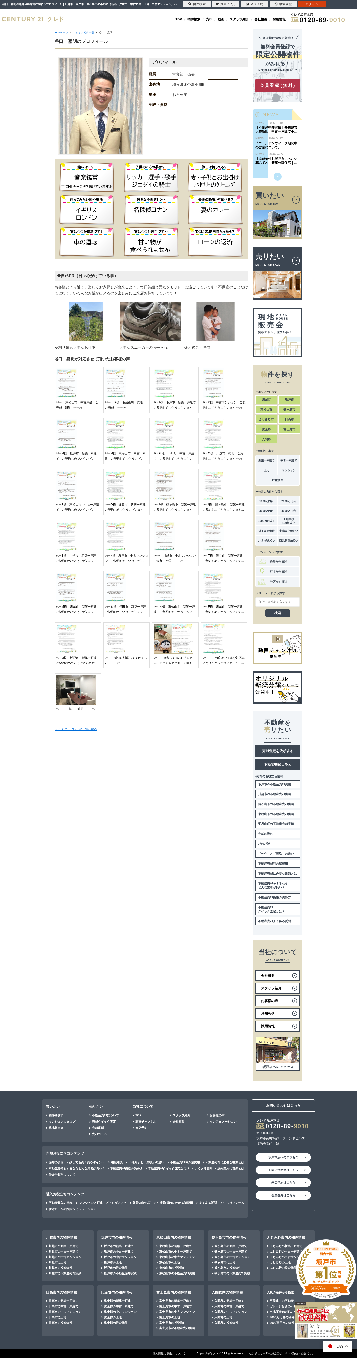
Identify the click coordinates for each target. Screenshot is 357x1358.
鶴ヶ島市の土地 (224, 1262)
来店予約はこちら (283, 1182)
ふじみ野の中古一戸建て (286, 1251)
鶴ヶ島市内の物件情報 (229, 1237)
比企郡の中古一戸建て (119, 1306)
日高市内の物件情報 (61, 1292)
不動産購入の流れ (60, 1203)
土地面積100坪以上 (288, 521)
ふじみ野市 (266, 419)
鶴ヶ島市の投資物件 (227, 1268)
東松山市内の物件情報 (173, 1237)
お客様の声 (217, 1115)
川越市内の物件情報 (61, 1237)
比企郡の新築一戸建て (119, 1301)
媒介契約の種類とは (230, 1168)
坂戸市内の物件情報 (116, 1237)
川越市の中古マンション (65, 1257)
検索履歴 (283, 4)
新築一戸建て (266, 460)
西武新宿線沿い (288, 540)
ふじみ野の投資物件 (283, 1268)
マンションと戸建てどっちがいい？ (102, 1203)
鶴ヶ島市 (289, 409)
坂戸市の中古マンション (120, 1257)
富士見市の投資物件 (172, 1323)
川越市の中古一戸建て (63, 1251)
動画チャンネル (145, 1121)
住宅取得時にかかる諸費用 (175, 1203)
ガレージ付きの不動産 (284, 1306)
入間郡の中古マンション (230, 1312)
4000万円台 (288, 510)
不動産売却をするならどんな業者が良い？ (273, 885)
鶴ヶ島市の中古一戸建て (230, 1251)
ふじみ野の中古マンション (287, 1257)
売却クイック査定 (104, 1121)
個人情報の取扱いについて (169, 1353)
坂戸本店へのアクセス (283, 1157)
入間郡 (266, 439)
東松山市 (266, 409)
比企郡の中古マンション (120, 1312)
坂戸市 (289, 399)
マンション (289, 470)
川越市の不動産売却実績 (274, 794)
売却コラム (99, 1134)
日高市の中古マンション (65, 1312)
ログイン (312, 4)
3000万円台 (266, 510)
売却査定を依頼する (277, 751)
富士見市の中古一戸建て (175, 1306)
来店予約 (141, 1128)
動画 (221, 19)
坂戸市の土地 (113, 1262)
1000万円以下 (266, 520)
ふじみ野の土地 (280, 1262)
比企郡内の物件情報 (116, 1292)
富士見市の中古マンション (177, 1312)
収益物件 (277, 480)
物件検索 (193, 19)
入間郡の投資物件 (226, 1323)
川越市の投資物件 (60, 1268)
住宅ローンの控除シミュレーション (72, 1209)
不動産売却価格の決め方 (274, 897)
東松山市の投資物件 (172, 1268)
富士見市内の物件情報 (173, 1292)
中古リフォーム (233, 1203)
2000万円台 (288, 501)
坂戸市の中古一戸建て (119, 1251)
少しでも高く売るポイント (87, 1162)
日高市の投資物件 (60, 1323)
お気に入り (226, 4)
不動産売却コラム (278, 765)
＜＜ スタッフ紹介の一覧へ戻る (76, 729)
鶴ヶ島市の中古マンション (232, 1257)
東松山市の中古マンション (177, 1257)
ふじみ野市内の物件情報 (286, 1237)
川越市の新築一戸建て (63, 1246)
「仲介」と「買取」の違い (276, 853)
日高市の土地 (57, 1317)
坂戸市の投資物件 (116, 1268)
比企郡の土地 (113, 1317)
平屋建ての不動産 (282, 1301)
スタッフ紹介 (239, 19)
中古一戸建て (288, 460)
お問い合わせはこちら (283, 1170)
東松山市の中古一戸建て (175, 1251)
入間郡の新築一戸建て (229, 1301)
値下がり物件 (266, 530)
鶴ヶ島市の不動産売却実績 (276, 804)
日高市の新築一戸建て (63, 1301)
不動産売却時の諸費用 (273, 863)
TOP (179, 19)
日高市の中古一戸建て (63, 1306)
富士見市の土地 (169, 1317)
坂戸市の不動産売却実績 (274, 784)
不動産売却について (105, 1115)
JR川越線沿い (266, 540)
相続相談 (264, 844)
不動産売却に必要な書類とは (277, 873)
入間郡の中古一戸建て (229, 1306)
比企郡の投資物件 (116, 1323)
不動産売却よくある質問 (274, 921)
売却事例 (98, 1128)
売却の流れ (265, 834)
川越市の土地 (57, 1262)
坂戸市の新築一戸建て (119, 1246)
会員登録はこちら (283, 1195)
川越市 (266, 399)
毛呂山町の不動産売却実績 (276, 824)
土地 (266, 470)
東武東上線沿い (288, 530)
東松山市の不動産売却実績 (276, 814)
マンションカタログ (62, 1121)
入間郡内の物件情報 (227, 1292)
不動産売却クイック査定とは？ (271, 909)
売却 (209, 19)
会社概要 (260, 19)
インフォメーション (223, 1121)
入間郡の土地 (223, 1317)
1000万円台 (266, 501)
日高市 (289, 419)
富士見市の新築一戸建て (175, 1301)
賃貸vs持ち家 (142, 1203)
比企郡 (266, 429)
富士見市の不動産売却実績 (177, 1328)
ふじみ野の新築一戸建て (286, 1246)
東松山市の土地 (169, 1262)
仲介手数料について (62, 1174)
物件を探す (56, 1115)
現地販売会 (56, 1128)
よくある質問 (203, 1168)
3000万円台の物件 (282, 1317)
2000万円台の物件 (282, 1323)
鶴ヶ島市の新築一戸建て (230, 1246)
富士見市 (289, 429)
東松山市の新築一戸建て (175, 1246)
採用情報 (279, 19)
